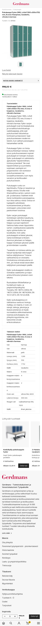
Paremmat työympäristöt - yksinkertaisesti (20, 546)
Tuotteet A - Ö (8, 598)
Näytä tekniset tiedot (12, 74)
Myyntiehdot (7, 583)
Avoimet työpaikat (9, 554)
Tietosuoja (6, 565)
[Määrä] (9, 616)
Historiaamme (8, 550)
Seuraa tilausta (8, 579)
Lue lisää (6, 70)
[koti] (5, 623)
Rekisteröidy (7, 576)
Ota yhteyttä (7, 542)
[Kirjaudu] (19, 623)
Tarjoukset (6, 605)
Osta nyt (34, 616)
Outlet (4, 601)
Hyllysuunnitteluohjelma (12, 594)
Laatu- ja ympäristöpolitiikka (14, 561)
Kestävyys (6, 558)
